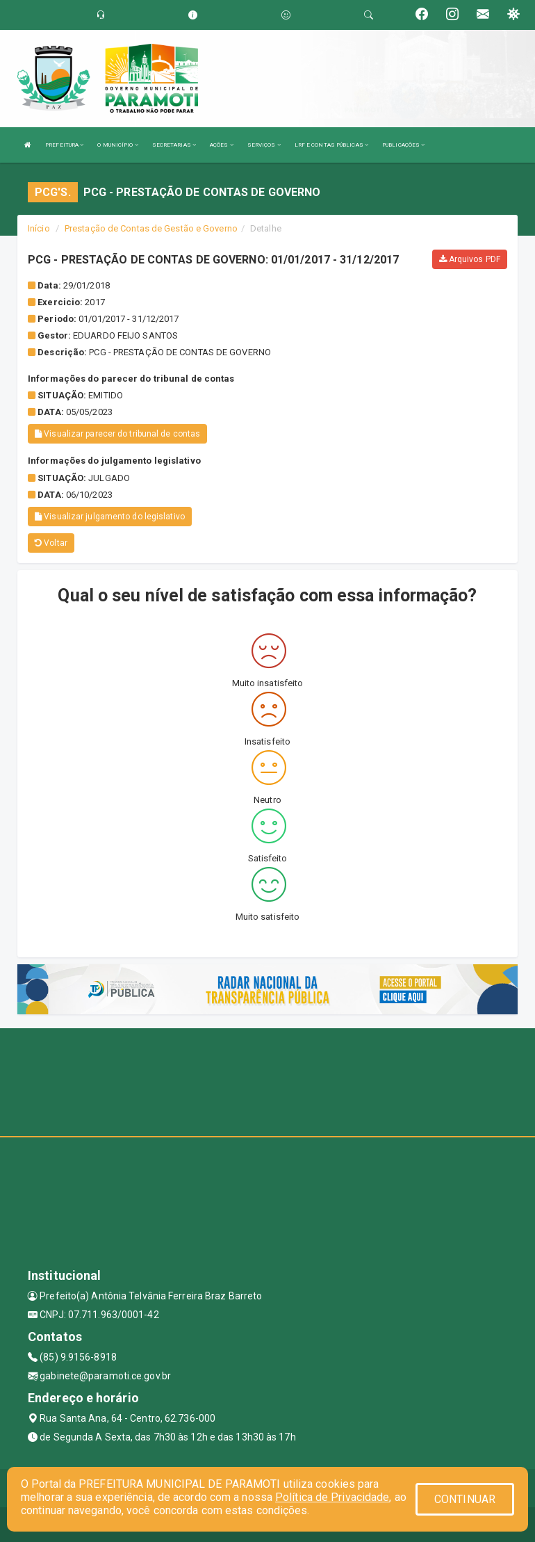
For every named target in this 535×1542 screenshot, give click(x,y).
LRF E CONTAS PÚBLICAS (331, 145)
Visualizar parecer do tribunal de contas (117, 434)
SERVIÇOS (264, 145)
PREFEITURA (64, 145)
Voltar (51, 543)
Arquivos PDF (469, 259)
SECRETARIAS (174, 145)
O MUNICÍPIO (117, 145)
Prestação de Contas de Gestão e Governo (151, 228)
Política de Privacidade (332, 1497)
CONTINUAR (464, 1499)
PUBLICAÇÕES (403, 145)
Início (39, 228)
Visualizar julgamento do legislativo (110, 516)
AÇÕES (221, 145)
